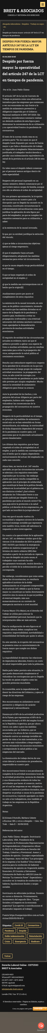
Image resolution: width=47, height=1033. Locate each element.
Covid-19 (19, 925)
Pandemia (9, 930)
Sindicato (35, 941)
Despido (22, 930)
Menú (42, 4)
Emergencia (20, 941)
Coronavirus (33, 925)
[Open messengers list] (41, 1025)
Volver (7, 956)
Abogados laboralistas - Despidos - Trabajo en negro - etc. (23, 25)
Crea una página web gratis (22, 1009)
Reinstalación (35, 936)
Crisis (7, 941)
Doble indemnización (14, 936)
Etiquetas (6, 925)
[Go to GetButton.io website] (41, 1030)
